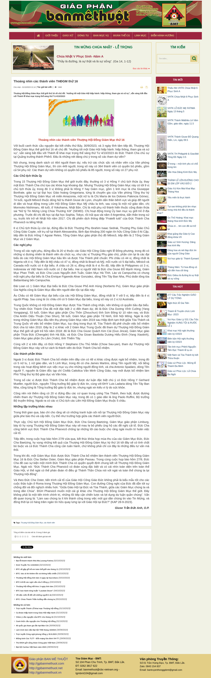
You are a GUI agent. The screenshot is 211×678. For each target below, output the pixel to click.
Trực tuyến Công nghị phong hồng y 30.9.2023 (36, 634)
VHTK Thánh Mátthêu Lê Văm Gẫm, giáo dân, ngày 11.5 (183, 122)
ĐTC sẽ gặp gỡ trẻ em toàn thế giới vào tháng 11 (37, 569)
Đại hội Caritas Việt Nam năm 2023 (31, 647)
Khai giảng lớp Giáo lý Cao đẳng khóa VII (181, 235)
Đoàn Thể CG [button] (121, 35)
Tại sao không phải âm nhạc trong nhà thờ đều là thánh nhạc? (176, 209)
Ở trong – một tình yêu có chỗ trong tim (183, 165)
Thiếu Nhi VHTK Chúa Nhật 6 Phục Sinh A (183, 90)
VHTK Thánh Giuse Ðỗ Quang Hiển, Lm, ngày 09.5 (183, 138)
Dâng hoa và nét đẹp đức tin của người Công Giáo (182, 252)
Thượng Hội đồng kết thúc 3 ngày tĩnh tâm (34, 586)
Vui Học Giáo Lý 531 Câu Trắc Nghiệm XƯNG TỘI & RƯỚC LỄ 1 (183, 322)
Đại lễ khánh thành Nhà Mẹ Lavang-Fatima (34, 561)
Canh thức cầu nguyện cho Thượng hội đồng (36, 621)
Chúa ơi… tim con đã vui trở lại (182, 227)
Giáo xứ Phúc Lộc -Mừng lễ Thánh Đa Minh (182, 364)
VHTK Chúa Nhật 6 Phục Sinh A (183, 98)
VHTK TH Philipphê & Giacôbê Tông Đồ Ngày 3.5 (183, 155)
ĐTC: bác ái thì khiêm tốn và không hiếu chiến (36, 573)
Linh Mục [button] (140, 35)
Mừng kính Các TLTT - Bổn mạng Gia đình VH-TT (37, 638)
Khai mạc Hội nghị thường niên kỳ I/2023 (181, 332)
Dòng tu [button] (83, 35)
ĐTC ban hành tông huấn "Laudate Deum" (34, 591)
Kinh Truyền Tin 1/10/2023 (27, 565)
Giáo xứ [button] (68, 35)
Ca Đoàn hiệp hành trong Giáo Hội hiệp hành (35, 613)
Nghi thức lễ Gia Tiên (178, 303)
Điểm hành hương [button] (162, 35)
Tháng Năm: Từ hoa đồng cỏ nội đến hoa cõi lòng (182, 269)
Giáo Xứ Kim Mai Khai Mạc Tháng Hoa (181, 190)
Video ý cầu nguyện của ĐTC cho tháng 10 (34, 617)
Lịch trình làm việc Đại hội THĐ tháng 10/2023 (36, 630)
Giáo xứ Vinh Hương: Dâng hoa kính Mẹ (181, 244)
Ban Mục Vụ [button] (101, 35)
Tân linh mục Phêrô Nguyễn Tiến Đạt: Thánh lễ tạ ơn (182, 348)
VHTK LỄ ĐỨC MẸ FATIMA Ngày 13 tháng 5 (181, 110)
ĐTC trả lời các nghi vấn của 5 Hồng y (32, 582)
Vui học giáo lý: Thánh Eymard (183, 258)
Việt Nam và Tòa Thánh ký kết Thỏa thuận (183, 356)
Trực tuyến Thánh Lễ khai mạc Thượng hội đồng (37, 608)
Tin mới (178, 79)
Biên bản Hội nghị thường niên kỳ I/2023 (181, 340)
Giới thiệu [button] (51, 35)
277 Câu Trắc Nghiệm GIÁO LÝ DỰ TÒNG (182, 296)
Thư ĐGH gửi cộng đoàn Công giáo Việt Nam (36, 643)
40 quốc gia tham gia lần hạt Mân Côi (32, 626)
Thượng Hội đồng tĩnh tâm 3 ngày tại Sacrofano (37, 578)
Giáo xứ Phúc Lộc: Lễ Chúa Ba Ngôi (182, 373)
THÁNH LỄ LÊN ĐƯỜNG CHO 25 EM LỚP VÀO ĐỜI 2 (183, 182)
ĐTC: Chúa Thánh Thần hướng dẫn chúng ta (35, 599)
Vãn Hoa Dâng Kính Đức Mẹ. (182, 172)
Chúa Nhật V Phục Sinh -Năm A (80, 56)
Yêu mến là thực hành (179, 197)
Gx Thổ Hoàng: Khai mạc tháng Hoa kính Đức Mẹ (180, 219)
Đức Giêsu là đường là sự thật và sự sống (183, 277)
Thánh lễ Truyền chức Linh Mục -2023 (181, 313)
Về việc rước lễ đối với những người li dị (33, 595)
